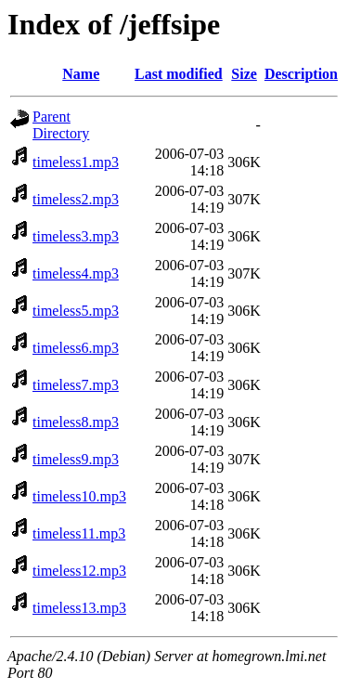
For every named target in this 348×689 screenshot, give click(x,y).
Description (301, 74)
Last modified (179, 74)
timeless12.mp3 (79, 570)
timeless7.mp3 (75, 385)
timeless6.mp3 (75, 348)
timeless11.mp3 (78, 533)
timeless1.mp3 (75, 162)
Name (80, 74)
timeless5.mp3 (75, 310)
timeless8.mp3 (75, 422)
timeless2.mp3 (75, 199)
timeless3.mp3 (75, 236)
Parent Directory (60, 125)
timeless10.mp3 (79, 496)
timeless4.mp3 (75, 273)
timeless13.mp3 (79, 608)
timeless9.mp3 (75, 459)
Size (244, 74)
